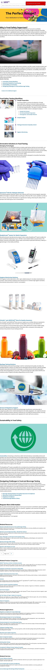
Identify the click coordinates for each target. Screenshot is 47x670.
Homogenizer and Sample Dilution (28, 114)
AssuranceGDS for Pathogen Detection (12, 181)
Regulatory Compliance (9, 485)
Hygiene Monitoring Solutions (9, 266)
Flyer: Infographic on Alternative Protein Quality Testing (12, 525)
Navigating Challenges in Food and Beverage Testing (16, 86)
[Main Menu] (2, 2)
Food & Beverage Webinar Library (11, 487)
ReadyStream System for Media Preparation (13, 223)
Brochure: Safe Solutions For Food (7, 535)
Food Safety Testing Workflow (10, 81)
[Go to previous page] (11, 542)
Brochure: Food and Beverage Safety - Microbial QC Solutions (13, 520)
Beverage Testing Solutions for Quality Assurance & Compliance (19, 482)
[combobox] (23, 5)
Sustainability (3, 444)
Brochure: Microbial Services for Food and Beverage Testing (13, 515)
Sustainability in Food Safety (10, 84)
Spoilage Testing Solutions (8, 353)
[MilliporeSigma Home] (7, 2)
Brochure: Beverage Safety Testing (7, 530)
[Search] (44, 5)
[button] (32, 117)
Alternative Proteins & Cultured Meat (12, 483)
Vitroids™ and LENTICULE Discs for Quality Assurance (16, 309)
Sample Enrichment (24, 111)
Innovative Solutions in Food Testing (12, 83)
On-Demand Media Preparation (27, 113)
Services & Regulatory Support (9, 396)
